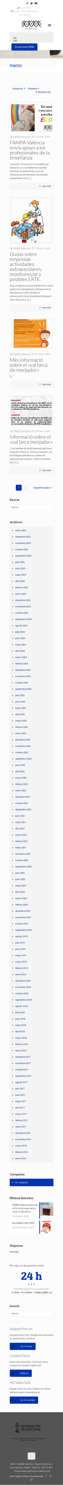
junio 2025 (20, 568)
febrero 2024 (21, 663)
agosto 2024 (21, 625)
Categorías (19, 88)
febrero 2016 (21, 1152)
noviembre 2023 (23, 676)
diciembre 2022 (22, 739)
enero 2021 (20, 847)
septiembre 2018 (23, 1000)
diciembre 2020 (22, 854)
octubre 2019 (21, 923)
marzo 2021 (21, 835)
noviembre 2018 (23, 987)
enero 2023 (20, 733)
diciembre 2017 (22, 1057)
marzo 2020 (21, 898)
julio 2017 (20, 1088)
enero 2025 (20, 594)
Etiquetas (34, 88)
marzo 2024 (21, 657)
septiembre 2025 (23, 556)
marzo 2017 (21, 1114)
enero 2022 (20, 790)
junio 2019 (20, 949)
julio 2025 (20, 562)
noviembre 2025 (23, 543)
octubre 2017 (21, 1069)
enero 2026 (20, 530)
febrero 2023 (21, 727)
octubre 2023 (21, 682)
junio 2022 (20, 765)
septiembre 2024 (23, 619)
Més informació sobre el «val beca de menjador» (28, 365)
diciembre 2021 (22, 797)
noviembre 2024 (23, 606)
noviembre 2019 (23, 917)
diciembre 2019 (22, 911)
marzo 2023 (21, 720)
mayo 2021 (20, 822)
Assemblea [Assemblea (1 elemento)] (14, 1252)
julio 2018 (20, 1012)
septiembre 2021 (23, 809)
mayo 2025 (20, 575)
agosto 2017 (21, 1082)
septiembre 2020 (23, 866)
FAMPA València (21, 137)
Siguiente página (43, 487)
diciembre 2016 (22, 1133)
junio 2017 (20, 1095)
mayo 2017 (20, 1101)
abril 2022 (20, 771)
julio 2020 (20, 873)
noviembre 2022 (23, 746)
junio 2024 (20, 638)
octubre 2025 (21, 549)
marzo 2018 (21, 1038)
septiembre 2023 (23, 689)
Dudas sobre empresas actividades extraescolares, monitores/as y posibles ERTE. (26, 266)
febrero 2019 (21, 968)
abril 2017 (20, 1107)
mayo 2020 (20, 885)
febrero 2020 (21, 904)
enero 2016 (20, 1158)
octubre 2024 (21, 613)
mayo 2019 (20, 955)
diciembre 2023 (22, 670)
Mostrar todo (43, 92)
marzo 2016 (21, 1145)
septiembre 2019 (23, 930)
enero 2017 (20, 1126)
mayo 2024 (20, 644)
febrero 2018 (21, 1044)
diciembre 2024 (22, 600)
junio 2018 (20, 1019)
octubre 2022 (21, 752)
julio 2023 (20, 695)
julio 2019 (20, 942)
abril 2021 (20, 828)
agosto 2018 (21, 1006)
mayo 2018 (20, 1025)
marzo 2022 (21, 778)
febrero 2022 (21, 784)
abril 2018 (20, 1031)
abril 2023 (20, 714)
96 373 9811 (25, 8)
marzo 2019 (21, 962)
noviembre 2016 (23, 1139)
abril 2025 (20, 581)
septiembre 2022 (23, 759)
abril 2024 (20, 651)
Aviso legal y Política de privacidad (26, 1476)
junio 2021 (20, 816)
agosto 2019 (21, 936)
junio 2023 (20, 701)
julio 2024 (20, 632)
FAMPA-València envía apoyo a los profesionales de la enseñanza (30, 149)
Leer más (46, 186)
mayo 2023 (20, 708)
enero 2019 (20, 974)
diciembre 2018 (22, 981)
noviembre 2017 (23, 1063)
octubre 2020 (21, 860)
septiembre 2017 (23, 1076)
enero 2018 (20, 1050)
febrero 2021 (21, 841)
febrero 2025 (21, 587)
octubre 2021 (21, 803)
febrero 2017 (21, 1120)
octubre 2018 (21, 993)
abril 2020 (20, 892)
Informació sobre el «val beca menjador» (31, 439)
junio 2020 (20, 879)
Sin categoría (21, 1182)
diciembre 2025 (22, 537)
